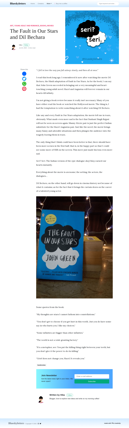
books (43, 26)
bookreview (41, 365)
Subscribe (92, 381)
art (11, 26)
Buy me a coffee (61, 3)
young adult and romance (26, 26)
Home (33, 3)
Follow (26, 45)
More (48, 3)
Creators (41, 3)
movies (50, 26)
